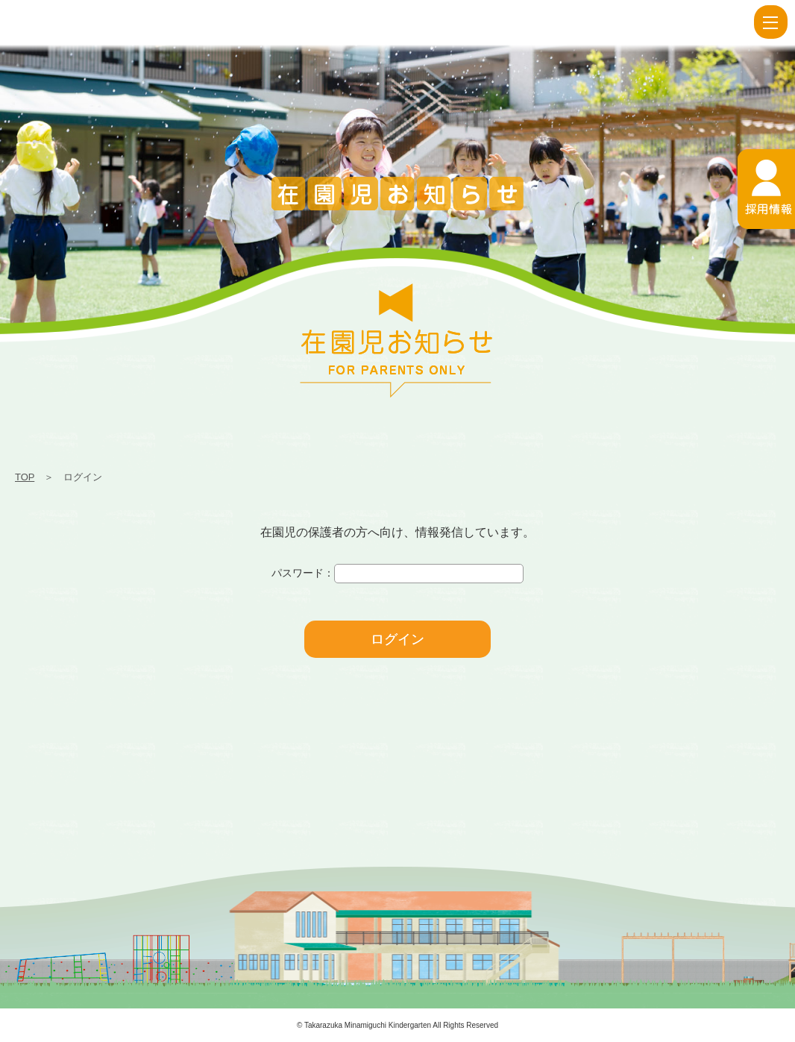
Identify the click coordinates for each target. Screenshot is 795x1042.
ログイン (397, 639)
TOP (24, 477)
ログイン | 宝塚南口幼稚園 (26, 22)
